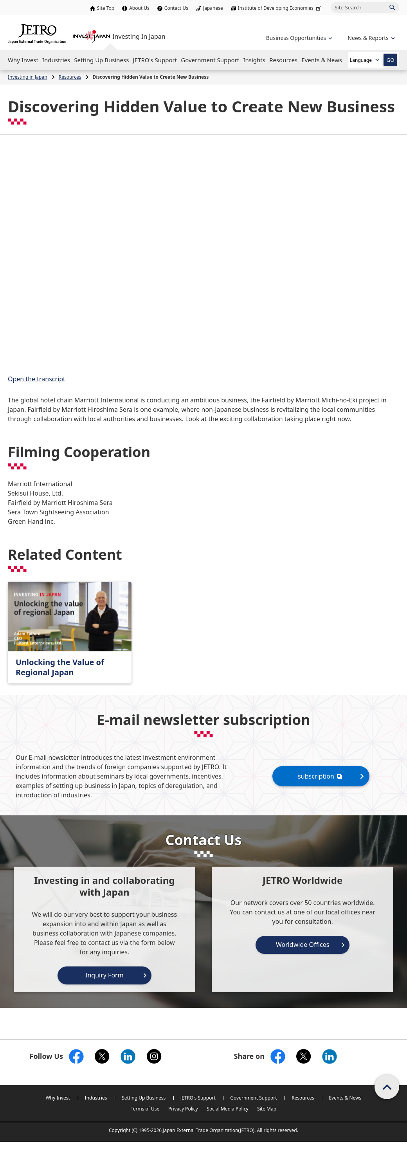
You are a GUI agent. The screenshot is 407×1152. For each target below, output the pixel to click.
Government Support (253, 1097)
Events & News (345, 1097)
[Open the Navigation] (23, 60)
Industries (96, 1097)
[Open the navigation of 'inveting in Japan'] (370, 38)
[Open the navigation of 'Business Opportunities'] (298, 38)
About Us (139, 8)
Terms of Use (145, 1108)
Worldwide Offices (303, 944)
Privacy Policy (183, 1108)
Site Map (266, 1108)
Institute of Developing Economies (280, 8)
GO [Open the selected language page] (390, 59)
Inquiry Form (104, 975)
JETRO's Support (198, 1097)
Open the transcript (36, 379)
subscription (321, 776)
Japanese (213, 8)
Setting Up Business (144, 1097)
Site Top (105, 8)
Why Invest (58, 1097)
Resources (303, 1097)
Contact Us (176, 8)
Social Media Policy (227, 1108)
